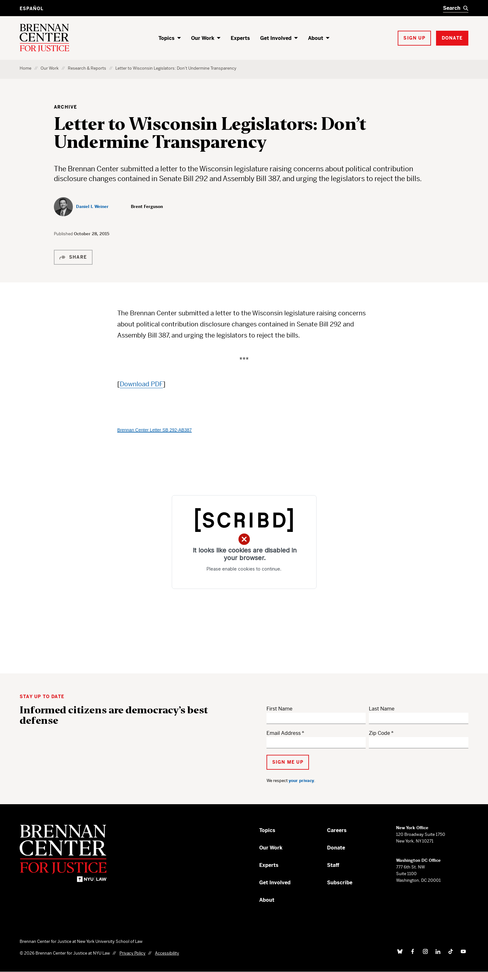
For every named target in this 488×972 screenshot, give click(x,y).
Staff (333, 865)
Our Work (202, 38)
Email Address (283, 733)
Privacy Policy (132, 953)
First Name (279, 708)
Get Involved (276, 38)
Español (31, 8)
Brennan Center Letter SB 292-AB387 (154, 429)
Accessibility (167, 953)
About (315, 38)
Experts (240, 38)
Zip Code (379, 733)
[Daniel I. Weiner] (81, 206)
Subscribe (339, 882)
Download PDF (141, 384)
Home (25, 68)
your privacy (301, 780)
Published (64, 234)
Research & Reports (87, 68)
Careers (337, 830)
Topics (166, 38)
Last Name (382, 708)
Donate (336, 847)
